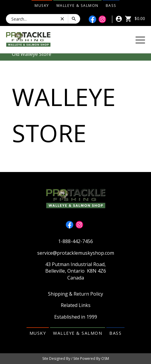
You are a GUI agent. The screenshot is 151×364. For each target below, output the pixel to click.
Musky (42, 5)
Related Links (76, 305)
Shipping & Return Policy (75, 294)
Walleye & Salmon (77, 5)
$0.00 (135, 18)
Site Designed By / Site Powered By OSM (75, 358)
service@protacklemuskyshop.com (75, 253)
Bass (111, 5)
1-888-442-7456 (75, 241)
